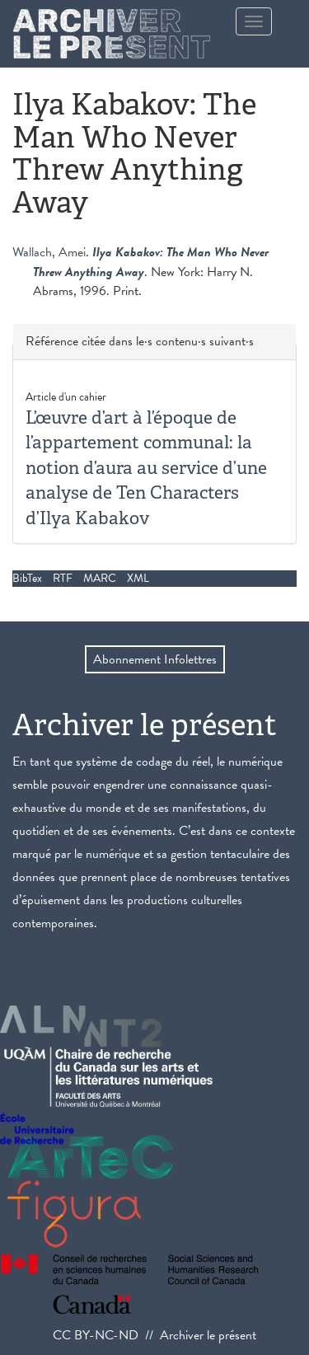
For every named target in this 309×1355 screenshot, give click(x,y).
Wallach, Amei (49, 252)
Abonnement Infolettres (155, 659)
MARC (99, 578)
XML (138, 578)
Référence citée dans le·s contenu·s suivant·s (140, 341)
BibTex (27, 578)
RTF (63, 578)
